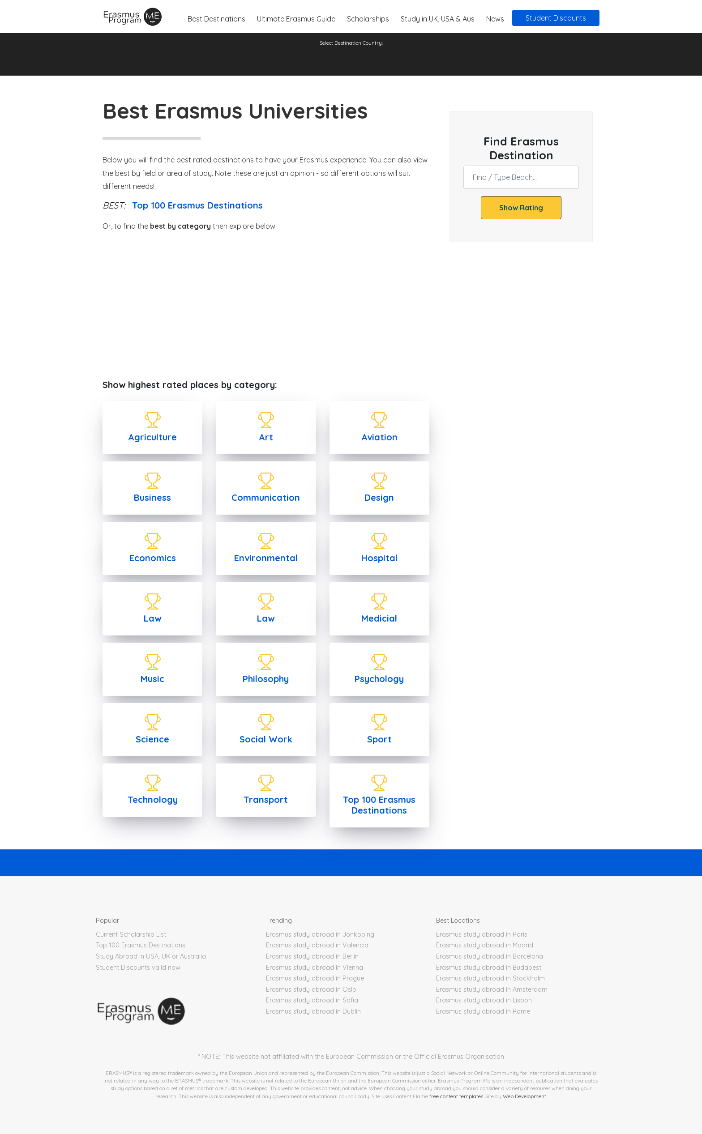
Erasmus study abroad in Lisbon (484, 1000)
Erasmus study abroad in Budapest (488, 967)
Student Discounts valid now (138, 967)
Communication (265, 497)
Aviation (379, 437)
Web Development (524, 1096)
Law (152, 618)
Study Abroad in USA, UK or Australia (151, 956)
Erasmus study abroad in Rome (483, 1011)
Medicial (379, 618)
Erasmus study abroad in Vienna (314, 967)
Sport (379, 739)
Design (379, 497)
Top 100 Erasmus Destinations (197, 205)
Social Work (266, 739)
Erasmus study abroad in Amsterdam (492, 989)
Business (152, 497)
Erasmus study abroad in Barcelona (489, 956)
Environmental (266, 557)
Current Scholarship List (131, 934)
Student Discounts (556, 17)
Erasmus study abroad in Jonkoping (320, 934)
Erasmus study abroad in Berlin (312, 956)
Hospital (379, 557)
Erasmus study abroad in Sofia (312, 1000)
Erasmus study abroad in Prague (315, 978)
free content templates (456, 1096)
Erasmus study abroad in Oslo (311, 989)
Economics (152, 557)
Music (152, 678)
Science (152, 739)
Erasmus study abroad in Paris (481, 934)
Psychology (379, 678)
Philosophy (266, 678)
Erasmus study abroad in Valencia (317, 945)
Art (266, 437)
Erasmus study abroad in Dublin (313, 1011)
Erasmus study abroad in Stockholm (490, 978)
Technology (153, 799)
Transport (266, 799)
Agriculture (152, 437)
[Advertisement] (266, 306)
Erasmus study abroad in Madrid (484, 945)
